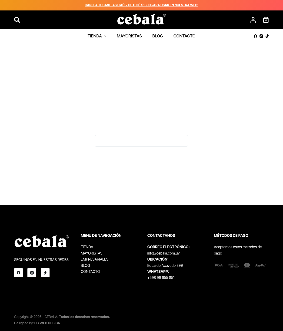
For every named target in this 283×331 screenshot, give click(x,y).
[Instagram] (261, 36)
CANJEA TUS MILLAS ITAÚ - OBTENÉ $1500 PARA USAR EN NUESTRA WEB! (141, 5)
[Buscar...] (135, 141)
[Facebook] (255, 36)
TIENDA (97, 36)
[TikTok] (267, 36)
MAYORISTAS (129, 35)
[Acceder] (253, 20)
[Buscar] (17, 20)
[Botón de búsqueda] (182, 141)
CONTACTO (184, 35)
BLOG (157, 35)
